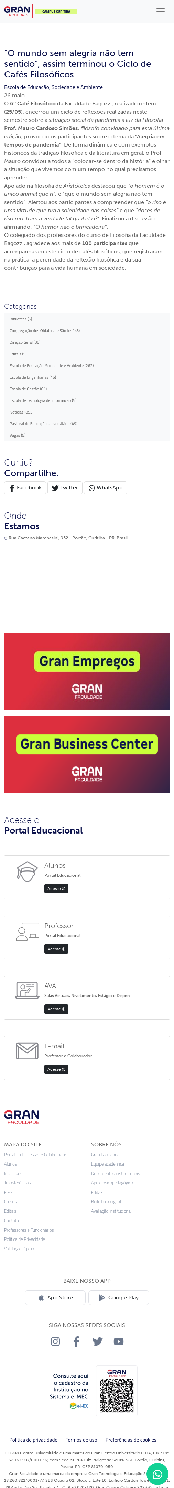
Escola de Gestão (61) (28, 388)
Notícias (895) (22, 412)
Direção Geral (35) (25, 342)
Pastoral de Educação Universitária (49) (43, 423)
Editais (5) (18, 354)
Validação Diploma (21, 1249)
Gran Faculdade (105, 1155)
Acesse (56, 888)
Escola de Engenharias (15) (33, 377)
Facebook (25, 488)
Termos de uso (81, 1440)
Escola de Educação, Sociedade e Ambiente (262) (52, 365)
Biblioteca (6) (21, 319)
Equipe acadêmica (107, 1164)
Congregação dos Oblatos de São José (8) (45, 330)
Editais (10, 1211)
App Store (55, 1297)
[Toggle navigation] (160, 11)
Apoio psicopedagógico (112, 1183)
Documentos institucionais (115, 1173)
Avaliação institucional (111, 1211)
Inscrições (13, 1173)
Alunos (10, 1164)
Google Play (119, 1297)
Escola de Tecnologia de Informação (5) (43, 400)
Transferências (17, 1183)
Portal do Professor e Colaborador (35, 1155)
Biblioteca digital (106, 1201)
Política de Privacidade (24, 1239)
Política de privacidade (33, 1440)
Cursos (10, 1201)
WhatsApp (105, 488)
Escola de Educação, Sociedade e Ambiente (53, 87)
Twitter (65, 488)
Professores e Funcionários (29, 1230)
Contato (11, 1220)
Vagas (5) (17, 435)
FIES (8, 1192)
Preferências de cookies (131, 1440)
